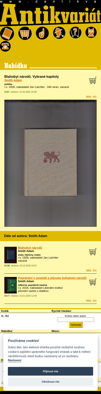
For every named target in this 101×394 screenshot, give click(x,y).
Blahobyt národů (30, 247)
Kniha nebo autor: (76, 315)
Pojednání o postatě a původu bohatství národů (52, 278)
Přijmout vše (50, 371)
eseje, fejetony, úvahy (29, 255)
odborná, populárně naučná (32, 285)
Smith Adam (13, 80)
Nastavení (14, 360)
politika (8, 84)
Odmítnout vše (50, 381)
